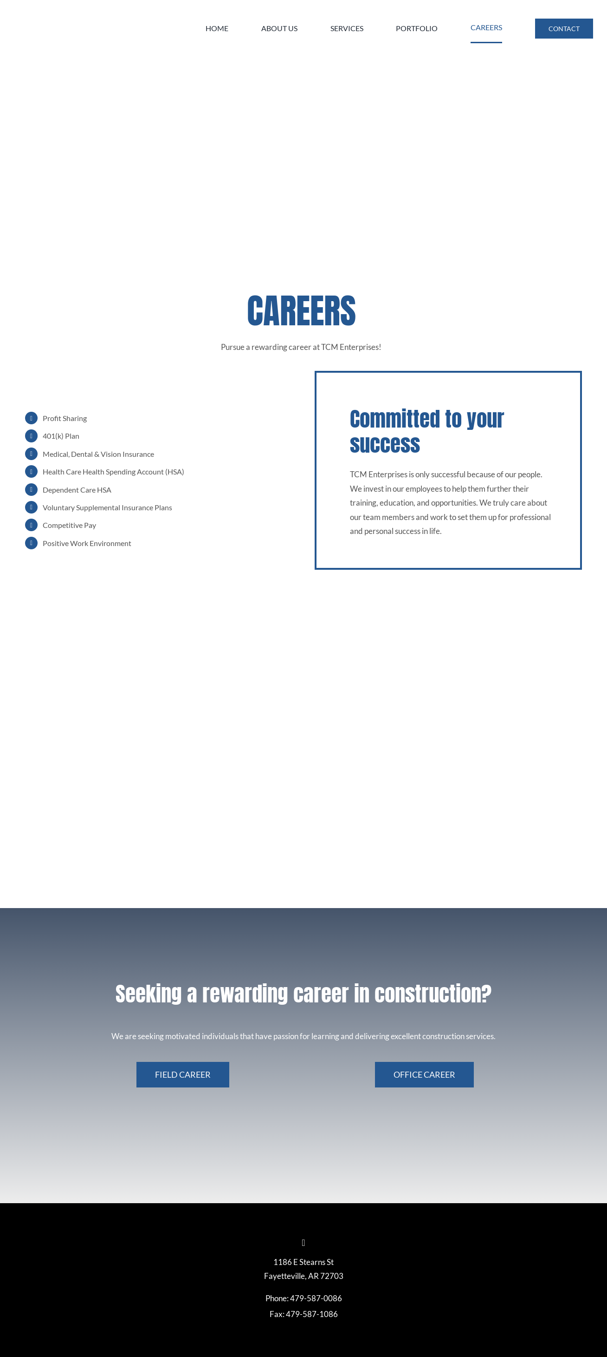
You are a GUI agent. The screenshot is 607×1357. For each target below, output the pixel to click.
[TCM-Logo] (83, 6)
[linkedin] (303, 1242)
